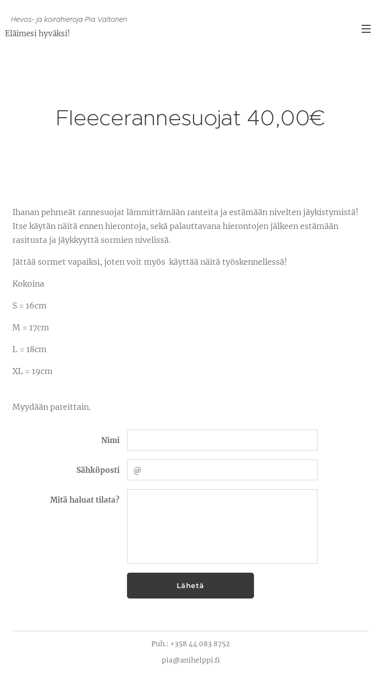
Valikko (366, 28)
